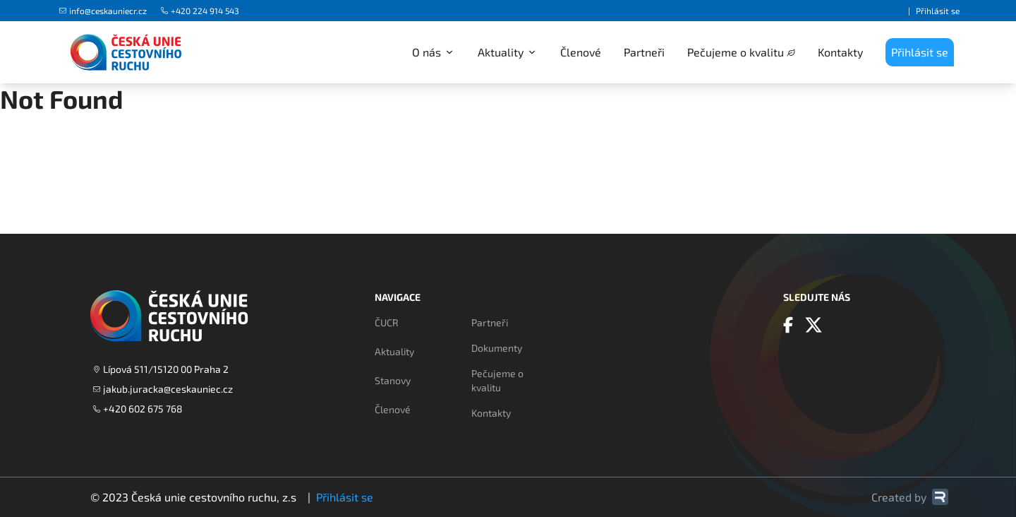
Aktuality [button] (508, 52)
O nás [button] (433, 52)
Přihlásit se (938, 11)
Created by (909, 497)
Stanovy (393, 380)
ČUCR (387, 322)
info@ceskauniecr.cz (103, 11)
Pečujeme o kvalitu (735, 52)
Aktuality (394, 351)
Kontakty (840, 52)
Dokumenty (496, 348)
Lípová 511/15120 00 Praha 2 (161, 369)
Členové (580, 52)
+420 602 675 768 (138, 409)
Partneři (644, 52)
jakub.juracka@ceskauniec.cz (163, 389)
